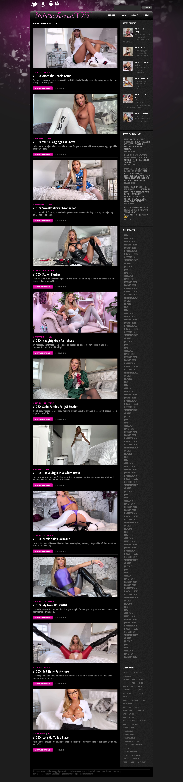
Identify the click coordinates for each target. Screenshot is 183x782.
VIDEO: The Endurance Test (135, 188)
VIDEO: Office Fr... (142, 47)
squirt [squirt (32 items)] (125, 755)
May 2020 (128, 460)
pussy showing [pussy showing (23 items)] (128, 734)
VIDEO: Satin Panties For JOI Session (55, 406)
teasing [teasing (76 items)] (126, 758)
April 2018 (128, 538)
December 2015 (130, 625)
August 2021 (129, 413)
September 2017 (131, 560)
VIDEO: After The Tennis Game (52, 76)
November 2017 (131, 553)
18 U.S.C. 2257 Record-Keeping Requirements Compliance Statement (63, 773)
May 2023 (128, 347)
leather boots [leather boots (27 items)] (128, 710)
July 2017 (128, 566)
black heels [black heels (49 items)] (127, 676)
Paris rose (129, 187)
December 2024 (130, 288)
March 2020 (129, 466)
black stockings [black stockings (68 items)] (129, 679)
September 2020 (131, 447)
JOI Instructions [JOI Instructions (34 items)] (129, 703)
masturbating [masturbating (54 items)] (128, 714)
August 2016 (129, 600)
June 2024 (128, 307)
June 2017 (128, 569)
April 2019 (128, 500)
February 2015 (130, 656)
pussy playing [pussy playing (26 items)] (128, 731)
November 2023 (131, 329)
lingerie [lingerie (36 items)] (141, 710)
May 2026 (128, 235)
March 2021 (129, 428)
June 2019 (128, 494)
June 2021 (128, 419)
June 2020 (128, 457)
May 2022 (128, 385)
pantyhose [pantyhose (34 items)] (135, 724)
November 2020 (131, 441)
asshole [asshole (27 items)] (125, 673)
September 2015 (131, 635)
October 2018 (130, 519)
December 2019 (130, 475)
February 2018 (130, 544)
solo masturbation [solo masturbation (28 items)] (130, 752)
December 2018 (130, 513)
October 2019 (130, 482)
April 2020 (128, 463)
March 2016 (129, 616)
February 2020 (130, 469)
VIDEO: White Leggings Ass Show (54, 142)
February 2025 (130, 282)
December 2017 (130, 550)
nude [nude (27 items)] (125, 724)
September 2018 (131, 522)
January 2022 (130, 397)
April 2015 (128, 650)
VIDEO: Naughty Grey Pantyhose (53, 340)
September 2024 (131, 297)
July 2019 (128, 491)
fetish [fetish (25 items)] (140, 686)
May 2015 (128, 647)
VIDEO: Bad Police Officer (135, 170)
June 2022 (128, 382)
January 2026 (130, 247)
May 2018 (128, 535)
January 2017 (130, 585)
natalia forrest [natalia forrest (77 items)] (129, 721)
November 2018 (131, 516)
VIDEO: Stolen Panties (46, 274)
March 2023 (129, 354)
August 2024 (129, 300)
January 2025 (130, 285)
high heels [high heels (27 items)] (140, 693)
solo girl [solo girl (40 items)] (126, 748)
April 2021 (128, 425)
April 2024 (128, 313)
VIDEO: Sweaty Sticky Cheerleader (54, 208)
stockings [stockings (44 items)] (136, 755)
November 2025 (131, 254)
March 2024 (129, 316)
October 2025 (130, 257)
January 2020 (130, 472)
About (134, 15)
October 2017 (130, 557)
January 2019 (130, 510)
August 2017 (129, 563)
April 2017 (128, 575)
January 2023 (130, 360)
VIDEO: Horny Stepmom (134, 140)
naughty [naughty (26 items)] (142, 721)
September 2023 (131, 335)
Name (126, 155)
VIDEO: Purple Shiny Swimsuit (51, 539)
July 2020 (128, 453)
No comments (60, 88)
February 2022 (130, 394)
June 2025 (128, 269)
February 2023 (130, 357)
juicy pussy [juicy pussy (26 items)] (127, 707)
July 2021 (128, 416)
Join (123, 15)
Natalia (47, 72)
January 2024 (130, 322)
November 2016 (131, 591)
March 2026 (129, 241)
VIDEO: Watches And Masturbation (135, 156)
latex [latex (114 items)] (137, 707)
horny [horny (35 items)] (125, 697)
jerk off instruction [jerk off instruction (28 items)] (130, 700)
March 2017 (129, 578)
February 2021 (130, 432)
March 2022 (129, 391)
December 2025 (130, 250)
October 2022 (130, 369)
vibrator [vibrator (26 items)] (136, 758)
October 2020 (130, 444)
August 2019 (129, 488)
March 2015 (129, 653)
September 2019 (131, 485)
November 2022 (131, 366)
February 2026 (130, 244)
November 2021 (131, 403)
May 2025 (128, 272)
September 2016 (131, 597)
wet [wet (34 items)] (132, 762)
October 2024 (130, 294)
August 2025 (129, 263)
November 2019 (131, 478)
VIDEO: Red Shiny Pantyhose (51, 671)
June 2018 (128, 532)
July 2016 (128, 603)
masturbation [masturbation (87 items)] (128, 717)
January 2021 (130, 435)
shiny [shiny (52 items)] (125, 745)
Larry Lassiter (130, 168)
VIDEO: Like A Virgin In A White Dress (56, 473)
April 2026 (128, 238)
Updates (111, 15)
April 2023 (128, 350)
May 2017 (128, 572)
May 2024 (128, 310)
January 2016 (130, 622)
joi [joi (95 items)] (144, 700)
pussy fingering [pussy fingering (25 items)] (129, 728)
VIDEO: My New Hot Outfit (50, 605)
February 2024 (130, 319)
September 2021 (131, 410)
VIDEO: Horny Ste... (142, 78)
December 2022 (130, 363)
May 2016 (128, 610)
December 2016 (130, 588)
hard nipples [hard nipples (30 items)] (127, 693)
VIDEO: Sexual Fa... (142, 113)
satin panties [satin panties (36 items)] (128, 741)
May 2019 (128, 497)
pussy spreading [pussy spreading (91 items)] (129, 738)
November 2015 (131, 628)
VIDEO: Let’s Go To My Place (51, 737)
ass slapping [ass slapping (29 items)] (137, 673)
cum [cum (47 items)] (133, 683)
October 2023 (130, 332)
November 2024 (131, 291)
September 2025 (131, 260)
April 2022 (128, 388)
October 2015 (130, 631)
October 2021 (130, 407)
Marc (126, 139)
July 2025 (128, 266)
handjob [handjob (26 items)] (138, 690)
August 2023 (129, 338)
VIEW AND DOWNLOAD (42, 88)
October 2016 (130, 594)
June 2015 (128, 644)
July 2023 (128, 341)
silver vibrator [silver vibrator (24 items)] (137, 745)
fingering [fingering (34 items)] (126, 690)
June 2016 (128, 606)
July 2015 (128, 641)
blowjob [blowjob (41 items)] (142, 679)
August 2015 (129, 638)
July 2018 (128, 528)
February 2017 (130, 582)
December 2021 (130, 400)
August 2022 (129, 375)
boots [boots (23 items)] (125, 683)
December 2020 (130, 438)
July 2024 (128, 304)
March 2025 (129, 279)
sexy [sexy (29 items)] (138, 741)
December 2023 (130, 325)
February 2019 (130, 507)
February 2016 (130, 619)
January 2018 (130, 547)
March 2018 (129, 541)
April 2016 (128, 613)
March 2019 (129, 503)
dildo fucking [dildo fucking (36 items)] (128, 686)
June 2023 (128, 344)
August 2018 (129, 525)
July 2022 (128, 379)
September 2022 (131, 372)
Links (146, 15)
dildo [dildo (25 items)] (141, 683)
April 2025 (128, 275)
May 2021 (128, 422)
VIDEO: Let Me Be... (142, 62)
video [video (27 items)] (125, 762)
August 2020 (129, 450)
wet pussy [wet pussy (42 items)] (142, 762)
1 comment (59, 750)
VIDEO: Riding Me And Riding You (136, 208)
